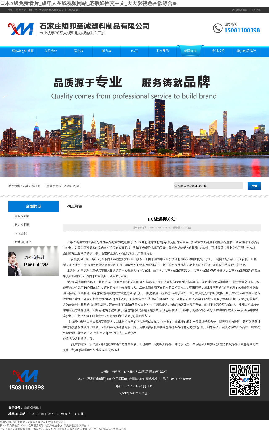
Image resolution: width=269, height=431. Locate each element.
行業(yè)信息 (23, 242)
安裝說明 (218, 51)
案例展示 (162, 51)
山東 (31, 413)
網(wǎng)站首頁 (23, 51)
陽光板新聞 (22, 216)
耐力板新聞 (22, 224)
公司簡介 (50, 51)
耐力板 (106, 51)
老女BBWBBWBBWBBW (94, 429)
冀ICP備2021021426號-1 (134, 393)
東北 (50, 413)
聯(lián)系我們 (246, 51)
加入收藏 (256, 9)
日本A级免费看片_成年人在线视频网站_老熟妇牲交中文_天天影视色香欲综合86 (89, 3)
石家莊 (79, 413)
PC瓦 (134, 51)
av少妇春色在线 (117, 429)
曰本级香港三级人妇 (42, 429)
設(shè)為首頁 (240, 9)
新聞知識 (190, 51)
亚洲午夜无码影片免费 (66, 429)
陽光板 (78, 51)
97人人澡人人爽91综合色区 (15, 429)
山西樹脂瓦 (31, 407)
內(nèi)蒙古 (64, 413)
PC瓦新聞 (21, 233)
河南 (41, 413)
